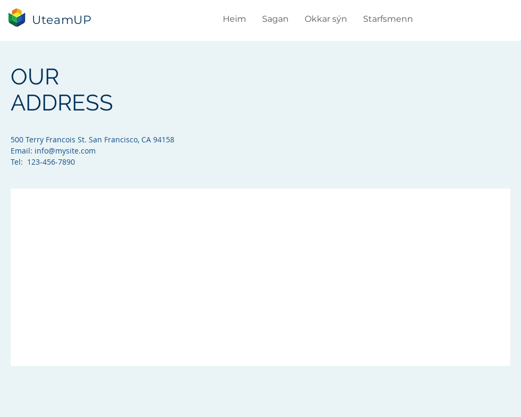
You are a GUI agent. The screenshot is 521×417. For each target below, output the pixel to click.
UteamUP (62, 20)
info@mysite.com (65, 151)
